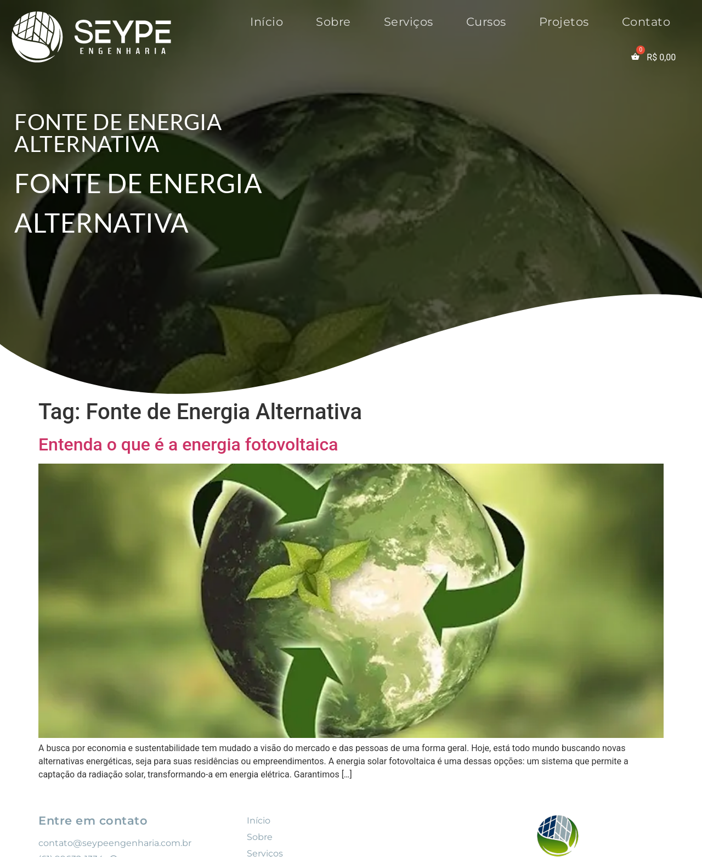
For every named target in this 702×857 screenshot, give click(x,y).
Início (266, 22)
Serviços (408, 22)
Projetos (564, 22)
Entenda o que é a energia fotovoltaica (188, 444)
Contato (646, 22)
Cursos (486, 22)
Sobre (333, 22)
